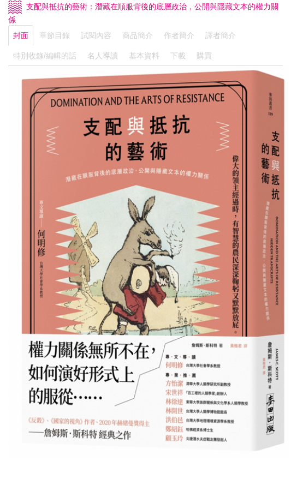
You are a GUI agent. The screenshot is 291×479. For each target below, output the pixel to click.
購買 (204, 55)
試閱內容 (96, 35)
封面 (20, 35)
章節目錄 (54, 35)
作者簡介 (179, 35)
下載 (178, 55)
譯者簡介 (220, 35)
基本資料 (144, 55)
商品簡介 (137, 35)
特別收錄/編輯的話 (44, 55)
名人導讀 (102, 55)
